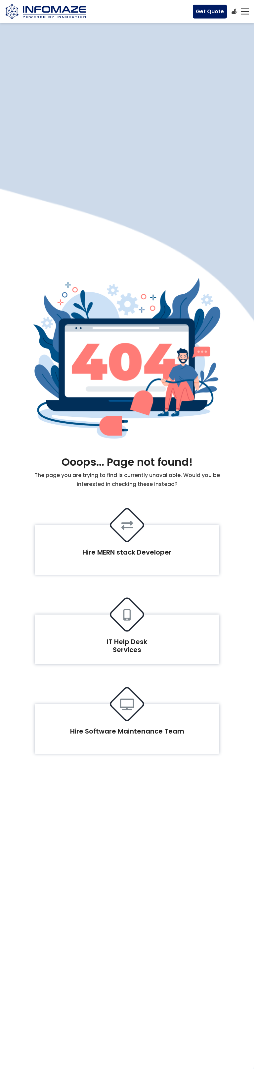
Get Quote (210, 11)
